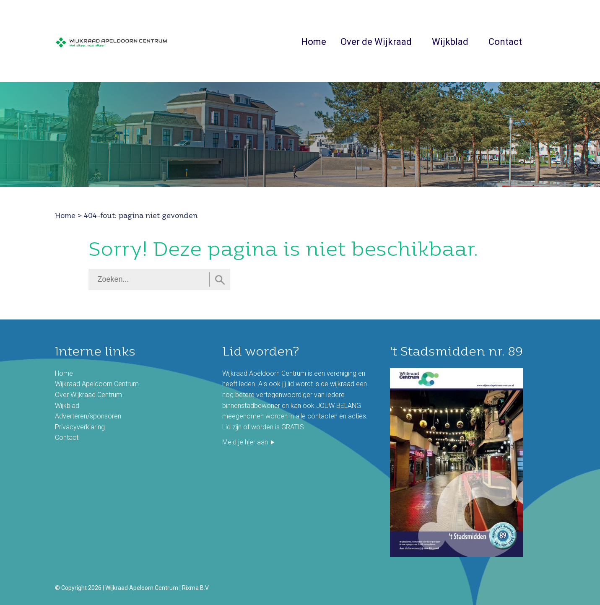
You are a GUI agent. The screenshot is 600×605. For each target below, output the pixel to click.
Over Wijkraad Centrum (88, 395)
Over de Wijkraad (376, 42)
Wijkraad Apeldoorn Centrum (97, 384)
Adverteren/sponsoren (88, 416)
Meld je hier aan (245, 442)
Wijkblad (450, 42)
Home (313, 42)
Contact (505, 42)
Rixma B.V (195, 587)
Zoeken (540, 41)
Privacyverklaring (80, 427)
